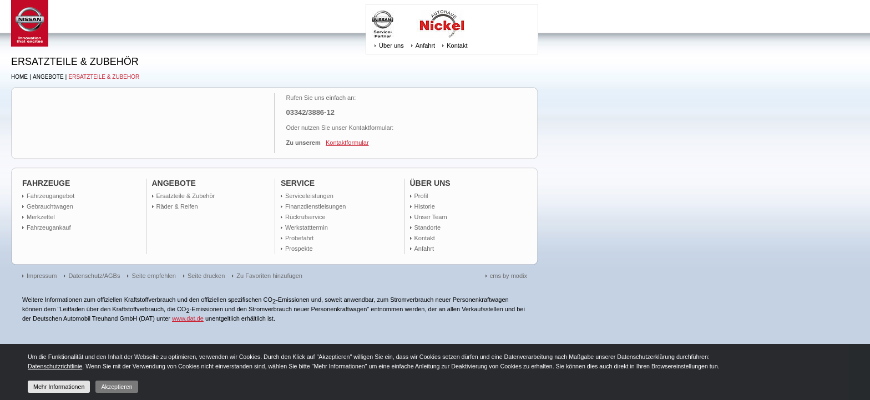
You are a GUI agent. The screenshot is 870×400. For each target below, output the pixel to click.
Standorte (427, 227)
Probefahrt (299, 238)
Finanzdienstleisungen (315, 206)
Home (19, 77)
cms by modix (508, 275)
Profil (421, 196)
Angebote (48, 77)
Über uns (391, 45)
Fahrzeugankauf (49, 227)
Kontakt (457, 45)
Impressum (42, 275)
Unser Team (430, 217)
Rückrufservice (305, 217)
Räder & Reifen (177, 206)
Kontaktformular (347, 142)
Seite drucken (206, 275)
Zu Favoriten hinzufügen (269, 275)
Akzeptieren (116, 386)
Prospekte (299, 248)
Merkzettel (41, 217)
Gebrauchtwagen (50, 206)
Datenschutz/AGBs (94, 275)
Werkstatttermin (306, 227)
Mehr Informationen (58, 386)
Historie (424, 206)
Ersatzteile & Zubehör (104, 77)
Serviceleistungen (309, 196)
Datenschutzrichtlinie (55, 366)
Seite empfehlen (153, 275)
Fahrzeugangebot (50, 196)
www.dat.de (188, 318)
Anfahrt (425, 45)
